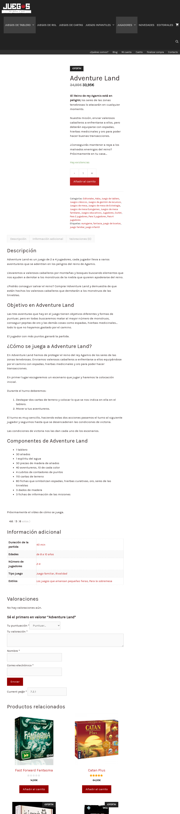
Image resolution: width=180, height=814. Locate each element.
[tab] (18, 239)
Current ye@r (17, 691)
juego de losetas (112, 223)
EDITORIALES (165, 25)
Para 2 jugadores (79, 216)
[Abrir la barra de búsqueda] (177, 41)
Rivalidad (61, 573)
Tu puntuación (18, 625)
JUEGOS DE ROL (46, 25)
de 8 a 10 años (45, 554)
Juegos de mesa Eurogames (85, 209)
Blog (115, 52)
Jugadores (108, 212)
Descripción (18, 239)
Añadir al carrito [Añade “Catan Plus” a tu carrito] (97, 789)
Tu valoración (17, 631)
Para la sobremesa (100, 581)
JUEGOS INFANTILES (100, 25)
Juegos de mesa (78, 205)
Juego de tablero (110, 198)
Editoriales (88, 198)
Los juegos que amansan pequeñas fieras (62, 581)
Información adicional (48, 239)
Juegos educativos (91, 212)
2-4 (38, 564)
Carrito (139, 52)
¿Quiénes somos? (99, 52)
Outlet (118, 212)
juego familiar (77, 227)
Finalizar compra (155, 52)
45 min (40, 544)
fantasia (97, 223)
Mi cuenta (126, 52)
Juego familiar (45, 573)
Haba (97, 198)
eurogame (86, 223)
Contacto (173, 52)
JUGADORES (127, 25)
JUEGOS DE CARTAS (71, 25)
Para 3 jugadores (97, 216)
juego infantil (92, 227)
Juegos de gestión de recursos (104, 202)
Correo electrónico (20, 665)
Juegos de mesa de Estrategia (104, 205)
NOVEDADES (146, 25)
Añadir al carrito (84, 181)
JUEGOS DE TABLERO (20, 25)
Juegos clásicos (78, 202)
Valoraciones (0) (80, 239)
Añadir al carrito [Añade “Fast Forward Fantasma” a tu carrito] (34, 789)
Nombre (13, 650)
